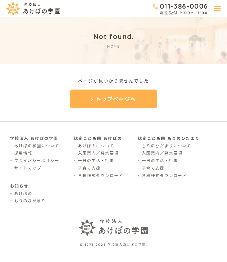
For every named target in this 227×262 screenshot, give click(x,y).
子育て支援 (89, 168)
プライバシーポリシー (36, 160)
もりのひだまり (30, 200)
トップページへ (116, 99)
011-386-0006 (184, 6)
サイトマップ (27, 168)
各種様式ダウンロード (100, 175)
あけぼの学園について (36, 145)
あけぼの (23, 193)
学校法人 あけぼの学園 (34, 138)
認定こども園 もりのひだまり (169, 138)
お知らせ (19, 185)
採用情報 (23, 152)
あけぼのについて (96, 145)
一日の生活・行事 (96, 160)
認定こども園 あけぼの (98, 138)
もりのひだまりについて (166, 145)
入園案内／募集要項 (98, 152)
